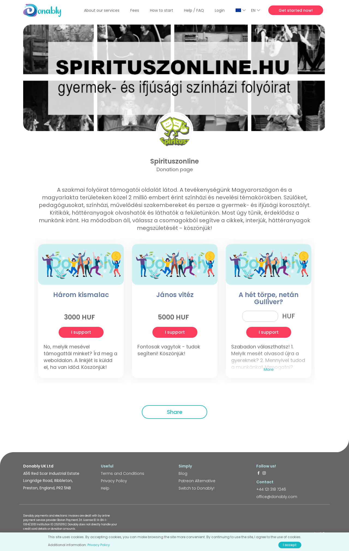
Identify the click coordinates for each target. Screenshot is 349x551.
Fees (134, 10)
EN (255, 10)
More (269, 369)
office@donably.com (276, 496)
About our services (101, 10)
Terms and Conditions (122, 473)
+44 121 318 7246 (271, 489)
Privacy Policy (114, 481)
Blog (183, 473)
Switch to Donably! (196, 488)
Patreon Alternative (197, 481)
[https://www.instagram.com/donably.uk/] (264, 473)
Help (105, 488)
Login (220, 10)
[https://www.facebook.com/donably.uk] (258, 473)
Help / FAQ (194, 10)
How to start (161, 10)
